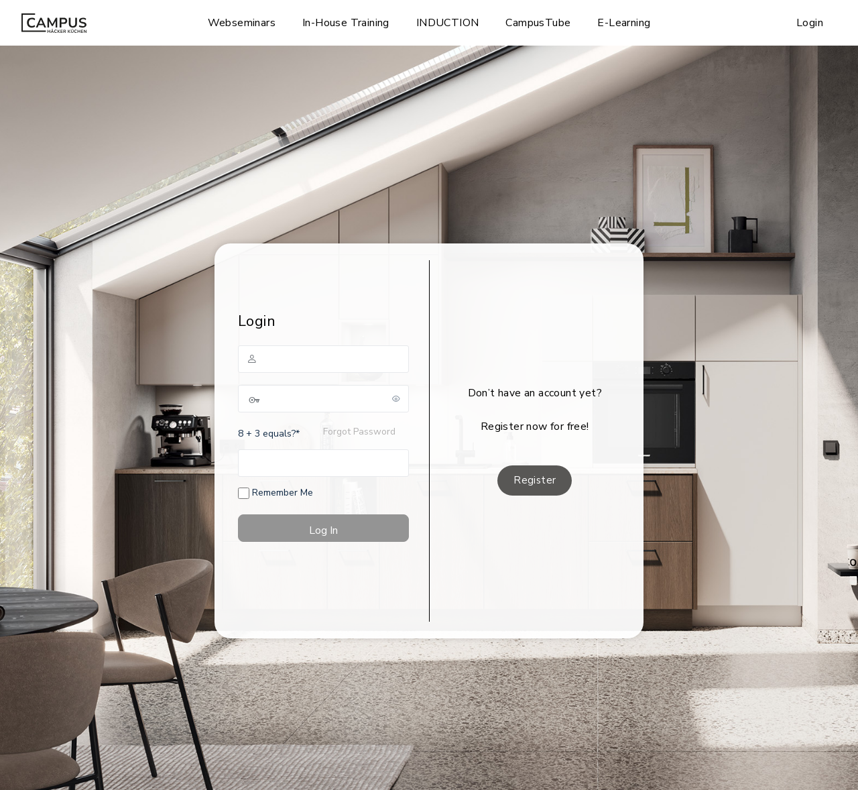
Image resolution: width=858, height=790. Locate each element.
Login (809, 22)
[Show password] (396, 398)
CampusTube (537, 22)
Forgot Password (359, 431)
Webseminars (241, 22)
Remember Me (275, 492)
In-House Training (345, 22)
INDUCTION (447, 22)
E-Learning (623, 22)
